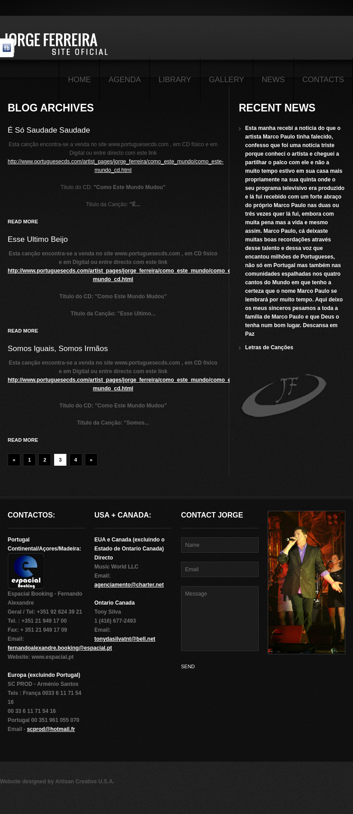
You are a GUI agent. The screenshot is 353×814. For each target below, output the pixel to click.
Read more (23, 221)
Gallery (226, 79)
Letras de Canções (269, 347)
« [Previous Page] (14, 459)
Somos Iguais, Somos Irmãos (58, 348)
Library (174, 79)
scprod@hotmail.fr (51, 729)
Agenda (124, 79)
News (273, 79)
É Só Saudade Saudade (49, 130)
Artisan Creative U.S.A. (84, 781)
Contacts (323, 79)
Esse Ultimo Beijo (38, 239)
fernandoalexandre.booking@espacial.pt (60, 648)
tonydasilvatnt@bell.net (124, 639)
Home (79, 79)
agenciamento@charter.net (129, 585)
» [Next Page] (91, 459)
